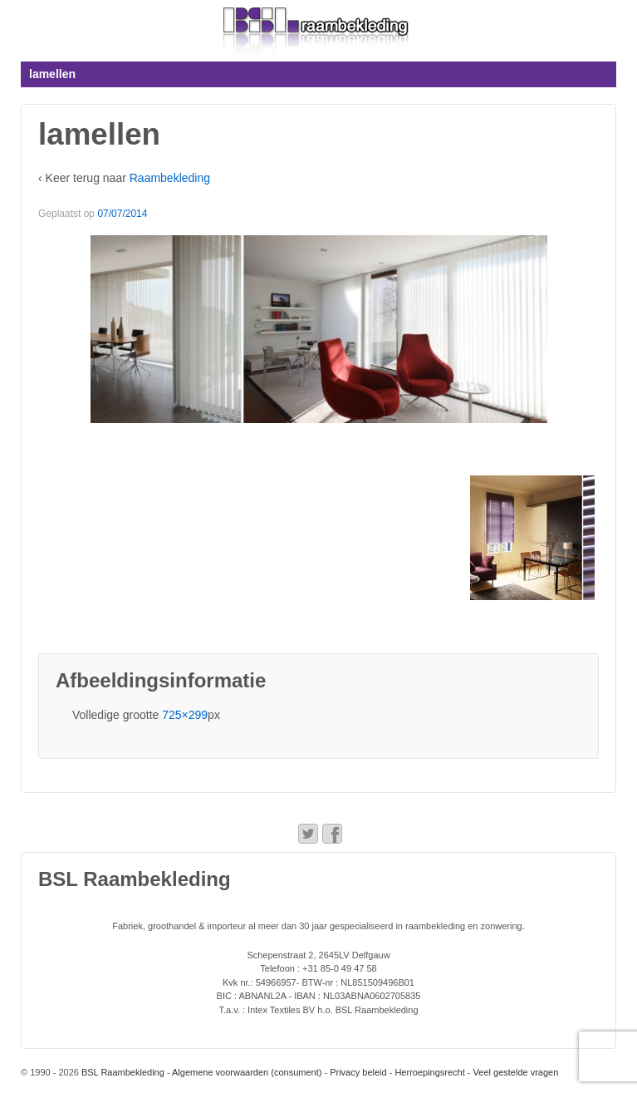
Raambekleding (170, 178)
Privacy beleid (358, 1072)
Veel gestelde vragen (516, 1072)
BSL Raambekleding (121, 1072)
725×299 (185, 714)
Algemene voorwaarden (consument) (246, 1072)
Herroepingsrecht (429, 1072)
